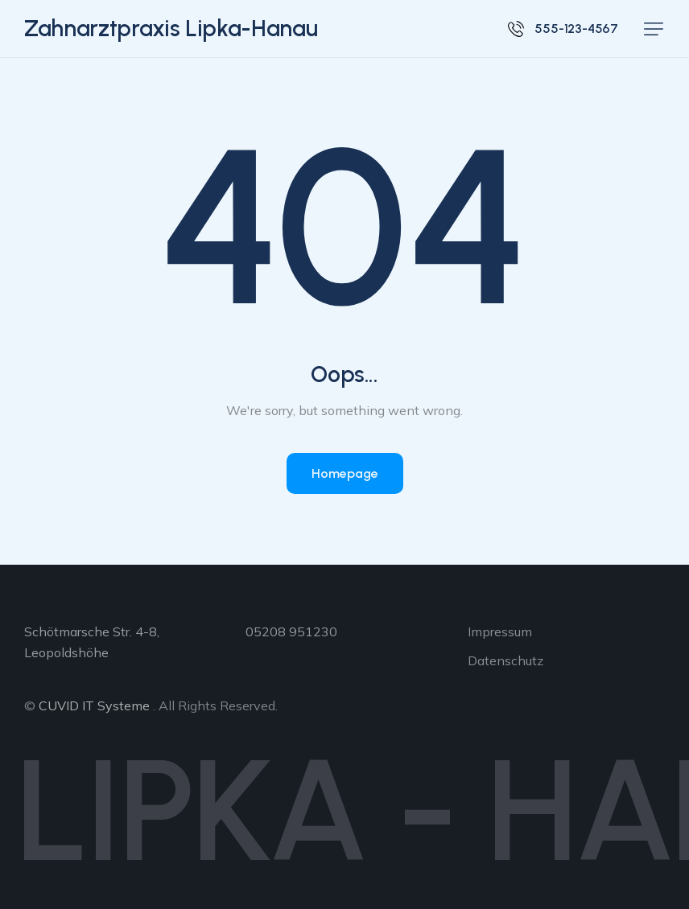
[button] (653, 29)
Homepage (344, 473)
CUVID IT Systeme (94, 705)
